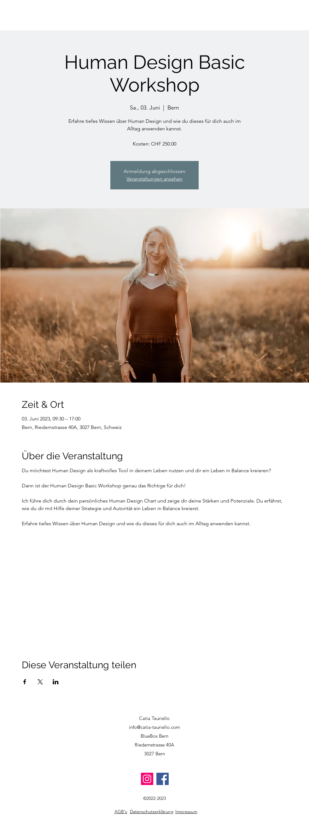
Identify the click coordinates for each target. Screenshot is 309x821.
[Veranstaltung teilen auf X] (40, 681)
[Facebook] (162, 779)
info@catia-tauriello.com (154, 727)
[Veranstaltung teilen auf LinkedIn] (56, 681)
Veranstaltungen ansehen (154, 179)
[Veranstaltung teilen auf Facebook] (25, 681)
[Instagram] (147, 779)
